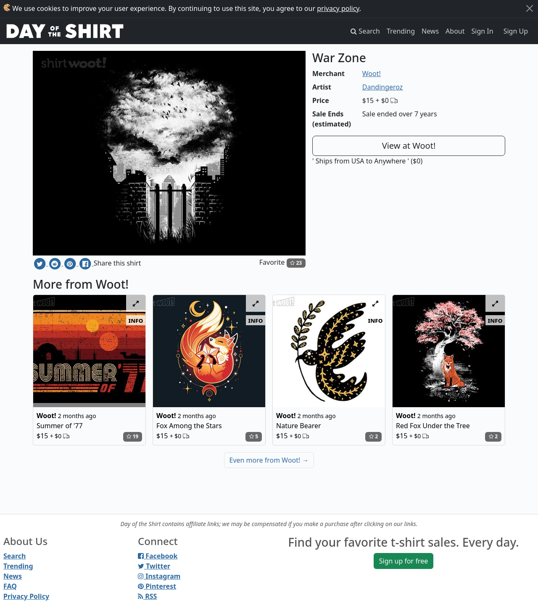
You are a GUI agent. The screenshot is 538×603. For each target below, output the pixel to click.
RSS (147, 596)
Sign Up (516, 31)
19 (132, 436)
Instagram (159, 576)
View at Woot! (409, 145)
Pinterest (157, 586)
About (455, 31)
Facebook (157, 556)
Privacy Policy (26, 596)
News (430, 31)
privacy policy (338, 8)
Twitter (154, 566)
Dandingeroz (382, 87)
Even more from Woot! (269, 460)
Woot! (371, 73)
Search (14, 556)
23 (296, 262)
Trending (401, 31)
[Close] (530, 8)
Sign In (482, 31)
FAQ (10, 586)
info (136, 320)
